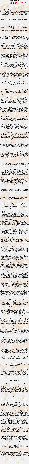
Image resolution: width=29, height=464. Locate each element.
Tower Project (21, 142)
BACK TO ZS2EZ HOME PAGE (14, 462)
